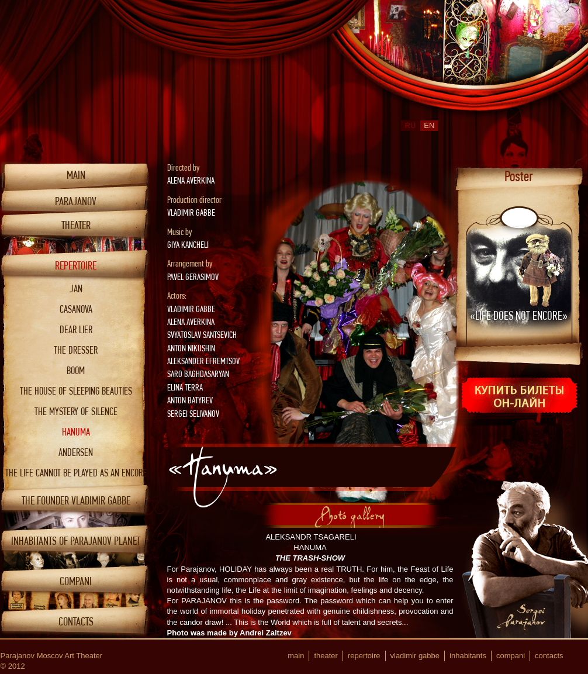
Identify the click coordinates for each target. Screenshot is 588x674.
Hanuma (76, 432)
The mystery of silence (75, 411)
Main (76, 175)
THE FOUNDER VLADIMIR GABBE (76, 500)
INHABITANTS (467, 655)
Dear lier (76, 329)
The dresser (76, 350)
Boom (76, 370)
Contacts (76, 621)
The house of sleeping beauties (76, 391)
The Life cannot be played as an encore (76, 472)
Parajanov (75, 201)
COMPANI (76, 581)
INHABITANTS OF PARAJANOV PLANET (75, 541)
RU (410, 125)
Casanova (76, 309)
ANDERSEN (75, 452)
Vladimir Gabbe (415, 655)
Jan (76, 288)
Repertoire (75, 265)
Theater (76, 225)
